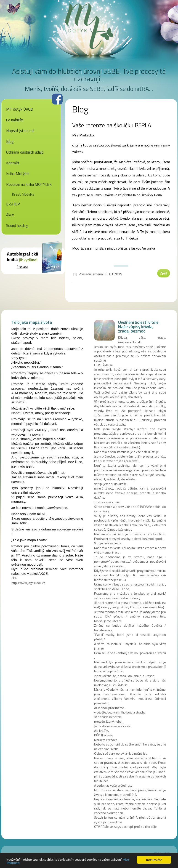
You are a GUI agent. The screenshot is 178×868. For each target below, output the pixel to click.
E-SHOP (13, 204)
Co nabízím (14, 120)
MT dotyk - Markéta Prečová (89, 26)
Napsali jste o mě (20, 131)
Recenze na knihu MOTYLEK (29, 184)
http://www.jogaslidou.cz (28, 582)
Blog (10, 141)
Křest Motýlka (23, 194)
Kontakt (12, 163)
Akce (10, 215)
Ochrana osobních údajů (25, 152)
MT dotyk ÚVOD (19, 109)
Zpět (163, 273)
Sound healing (17, 226)
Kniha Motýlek (17, 174)
